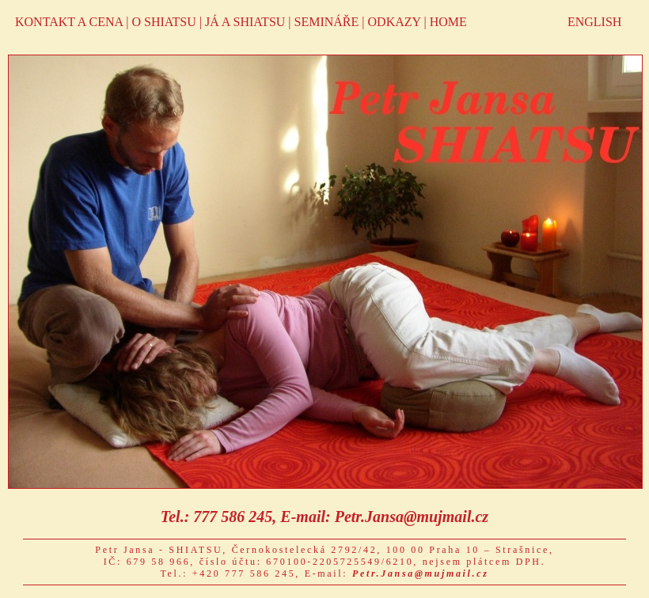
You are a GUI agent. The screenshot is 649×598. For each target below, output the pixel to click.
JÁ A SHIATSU (245, 21)
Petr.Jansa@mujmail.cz (411, 516)
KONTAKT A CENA (69, 21)
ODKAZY (394, 21)
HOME (448, 21)
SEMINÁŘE (326, 21)
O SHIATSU (163, 21)
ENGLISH (594, 21)
